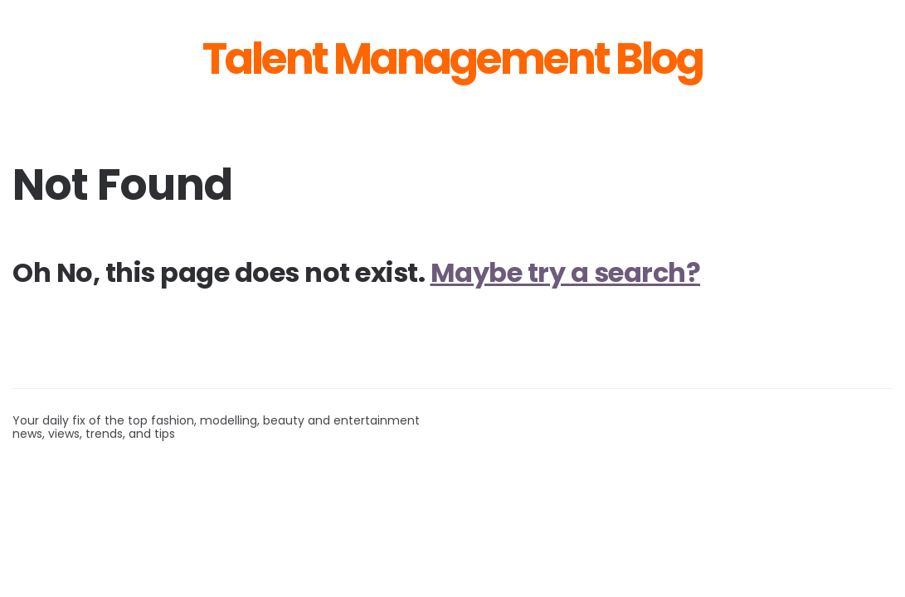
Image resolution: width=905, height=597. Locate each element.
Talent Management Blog (452, 59)
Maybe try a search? (566, 272)
